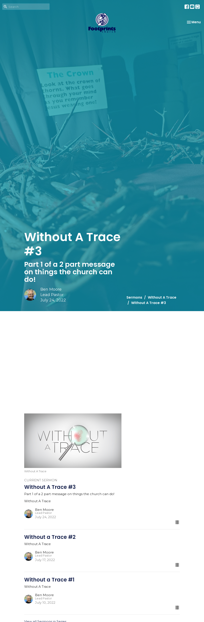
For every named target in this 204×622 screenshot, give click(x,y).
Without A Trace (162, 297)
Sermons (134, 297)
